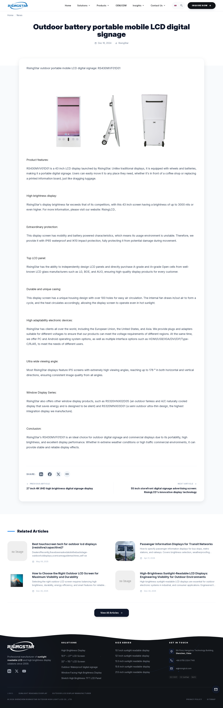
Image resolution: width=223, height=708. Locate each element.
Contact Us (158, 5)
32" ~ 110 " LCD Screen (73, 661)
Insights (138, 5)
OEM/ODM (121, 5)
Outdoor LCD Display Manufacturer (71, 693)
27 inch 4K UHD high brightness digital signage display (59, 488)
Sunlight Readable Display (33, 693)
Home (68, 5)
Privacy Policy (194, 699)
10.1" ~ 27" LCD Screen (73, 656)
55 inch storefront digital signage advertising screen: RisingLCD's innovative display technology (164, 490)
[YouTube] (24, 671)
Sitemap (211, 699)
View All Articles (111, 612)
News (19, 15)
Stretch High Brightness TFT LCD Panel (81, 678)
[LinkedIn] (9, 671)
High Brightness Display (73, 650)
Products (103, 5)
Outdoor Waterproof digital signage (79, 667)
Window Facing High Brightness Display (81, 672)
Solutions (84, 5)
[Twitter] (17, 671)
